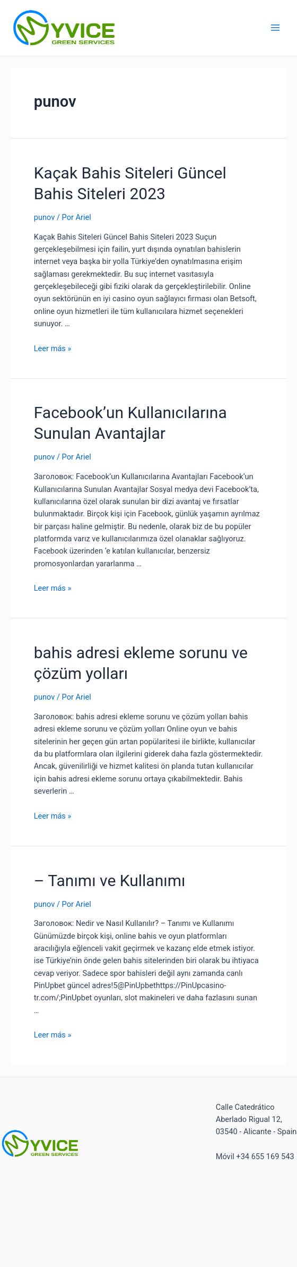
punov (44, 217)
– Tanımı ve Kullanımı (110, 880)
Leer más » (53, 348)
